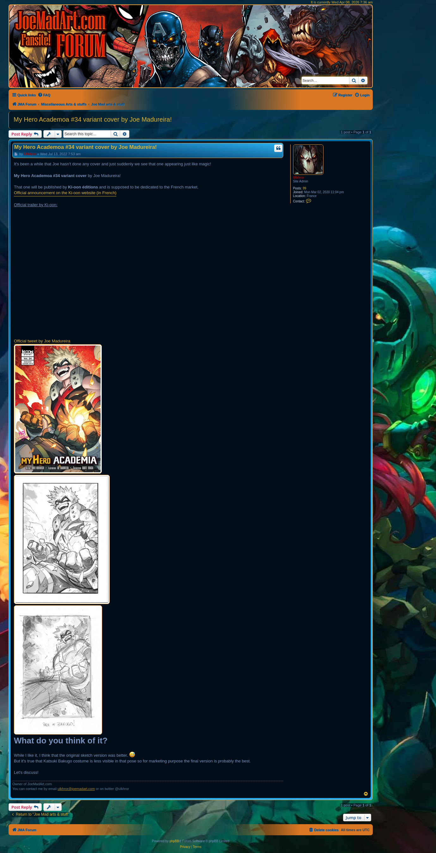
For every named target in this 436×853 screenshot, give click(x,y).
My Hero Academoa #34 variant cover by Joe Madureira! (93, 119)
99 (304, 188)
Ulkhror (298, 177)
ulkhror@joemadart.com (76, 789)
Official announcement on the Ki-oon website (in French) (65, 192)
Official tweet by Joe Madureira (42, 341)
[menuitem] (44, 95)
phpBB (174, 841)
